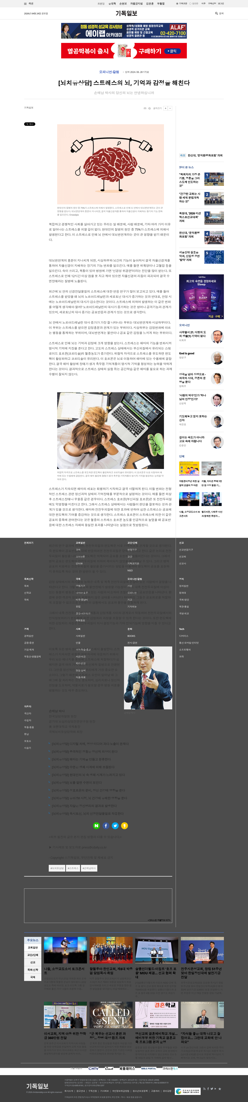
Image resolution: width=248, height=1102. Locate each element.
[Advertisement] (201, 127)
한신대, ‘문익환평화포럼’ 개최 (205, 155)
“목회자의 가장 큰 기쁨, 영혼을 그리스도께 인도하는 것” (189, 180)
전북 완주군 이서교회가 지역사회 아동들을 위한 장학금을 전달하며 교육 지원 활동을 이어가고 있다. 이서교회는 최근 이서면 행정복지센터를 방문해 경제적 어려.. (65, 1048)
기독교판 (183, 3)
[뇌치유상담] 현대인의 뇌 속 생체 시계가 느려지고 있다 (88, 775)
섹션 (28, 4)
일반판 (195, 3)
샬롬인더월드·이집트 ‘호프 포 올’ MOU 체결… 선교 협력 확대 (155, 973)
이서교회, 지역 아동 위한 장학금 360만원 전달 (65, 1036)
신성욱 (182, 403)
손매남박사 (90, 868)
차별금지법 (136, 3)
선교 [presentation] (32, 962)
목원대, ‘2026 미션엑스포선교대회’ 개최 (190, 217)
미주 (203, 3)
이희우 (182, 340)
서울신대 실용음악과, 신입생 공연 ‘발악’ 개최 (189, 256)
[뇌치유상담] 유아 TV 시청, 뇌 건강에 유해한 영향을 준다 (89, 798)
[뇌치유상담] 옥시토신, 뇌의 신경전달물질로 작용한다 (87, 814)
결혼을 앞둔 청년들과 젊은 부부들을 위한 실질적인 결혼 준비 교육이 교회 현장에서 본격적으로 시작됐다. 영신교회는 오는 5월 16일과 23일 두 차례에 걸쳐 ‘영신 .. (156, 1052)
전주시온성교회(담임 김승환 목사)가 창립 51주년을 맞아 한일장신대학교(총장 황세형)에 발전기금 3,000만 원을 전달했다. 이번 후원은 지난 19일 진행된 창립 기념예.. (202, 988)
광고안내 (80, 1091)
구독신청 (212, 3)
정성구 (182, 357)
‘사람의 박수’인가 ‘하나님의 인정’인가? (192, 397)
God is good (186, 353)
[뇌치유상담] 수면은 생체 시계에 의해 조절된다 (83, 767)
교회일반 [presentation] (33, 947)
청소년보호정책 (140, 1091)
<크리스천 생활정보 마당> (159, 920)
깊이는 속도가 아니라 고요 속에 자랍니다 (191, 439)
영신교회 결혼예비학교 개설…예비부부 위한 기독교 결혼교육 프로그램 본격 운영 (156, 1038)
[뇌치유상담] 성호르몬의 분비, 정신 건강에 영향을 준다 (88, 790)
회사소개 (68, 1091)
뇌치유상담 (58, 868)
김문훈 (149, 3)
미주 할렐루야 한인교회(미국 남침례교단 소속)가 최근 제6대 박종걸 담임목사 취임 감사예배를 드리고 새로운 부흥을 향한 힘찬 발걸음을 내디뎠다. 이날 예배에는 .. (111, 983)
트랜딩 (100, 3)
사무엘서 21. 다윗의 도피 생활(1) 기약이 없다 (192, 334)
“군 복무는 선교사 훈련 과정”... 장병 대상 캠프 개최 (108, 1036)
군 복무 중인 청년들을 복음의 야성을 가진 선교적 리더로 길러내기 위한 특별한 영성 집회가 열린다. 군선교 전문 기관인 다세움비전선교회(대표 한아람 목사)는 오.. (111, 1048)
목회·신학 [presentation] (32, 970)
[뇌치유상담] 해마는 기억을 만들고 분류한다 (81, 759)
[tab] (32, 947)
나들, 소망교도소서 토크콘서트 (64, 971)
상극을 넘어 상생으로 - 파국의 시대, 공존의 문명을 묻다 (192, 378)
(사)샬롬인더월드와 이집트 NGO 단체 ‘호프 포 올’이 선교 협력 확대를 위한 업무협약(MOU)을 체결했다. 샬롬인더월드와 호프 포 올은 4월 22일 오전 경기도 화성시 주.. (156, 989)
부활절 (160, 3)
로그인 (221, 3)
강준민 (182, 445)
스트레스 (74, 868)
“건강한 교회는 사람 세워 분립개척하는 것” (189, 197)
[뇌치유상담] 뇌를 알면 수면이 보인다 (77, 783)
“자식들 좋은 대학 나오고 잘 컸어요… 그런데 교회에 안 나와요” (201, 1038)
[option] (190, 475)
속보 (182, 155)
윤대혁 (112, 3)
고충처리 (155, 1091)
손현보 (123, 3)
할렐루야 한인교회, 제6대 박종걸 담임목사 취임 (111, 971)
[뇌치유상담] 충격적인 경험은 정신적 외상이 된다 (84, 752)
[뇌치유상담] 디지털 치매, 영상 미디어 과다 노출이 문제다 (90, 744)
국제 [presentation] (32, 977)
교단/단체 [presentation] (32, 955)
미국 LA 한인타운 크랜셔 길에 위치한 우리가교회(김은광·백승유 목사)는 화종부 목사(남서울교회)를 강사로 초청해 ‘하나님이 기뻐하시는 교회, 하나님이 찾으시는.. (202, 1052)
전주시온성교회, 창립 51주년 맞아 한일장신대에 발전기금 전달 (201, 973)
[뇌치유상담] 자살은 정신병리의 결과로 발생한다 (84, 806)
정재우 (182, 386)
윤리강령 (167, 1091)
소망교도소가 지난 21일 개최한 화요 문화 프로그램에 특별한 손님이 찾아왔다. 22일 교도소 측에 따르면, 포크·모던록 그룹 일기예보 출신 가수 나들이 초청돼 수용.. (65, 983)
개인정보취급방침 (120, 1091)
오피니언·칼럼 (109, 72)
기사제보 (104, 1091)
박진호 (182, 424)
